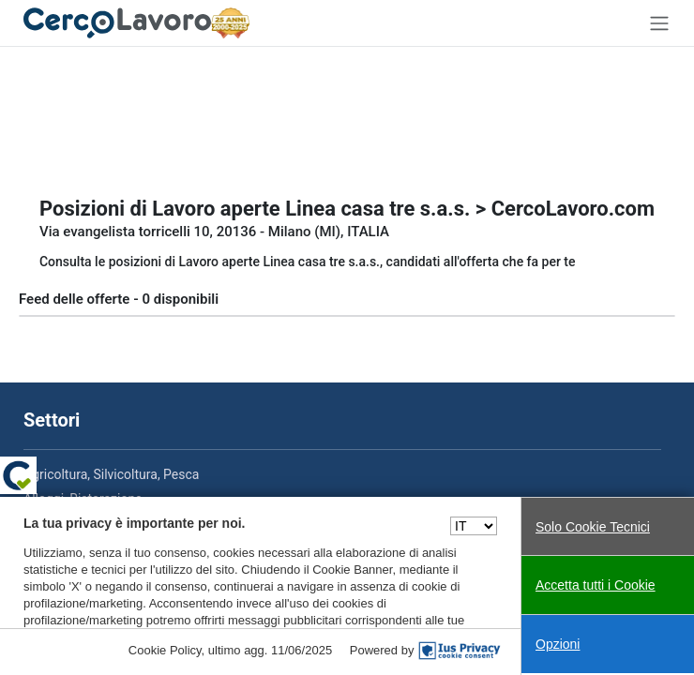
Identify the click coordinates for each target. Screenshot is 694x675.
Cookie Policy (165, 650)
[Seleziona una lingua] (473, 526)
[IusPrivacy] (459, 650)
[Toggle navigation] (659, 23)
